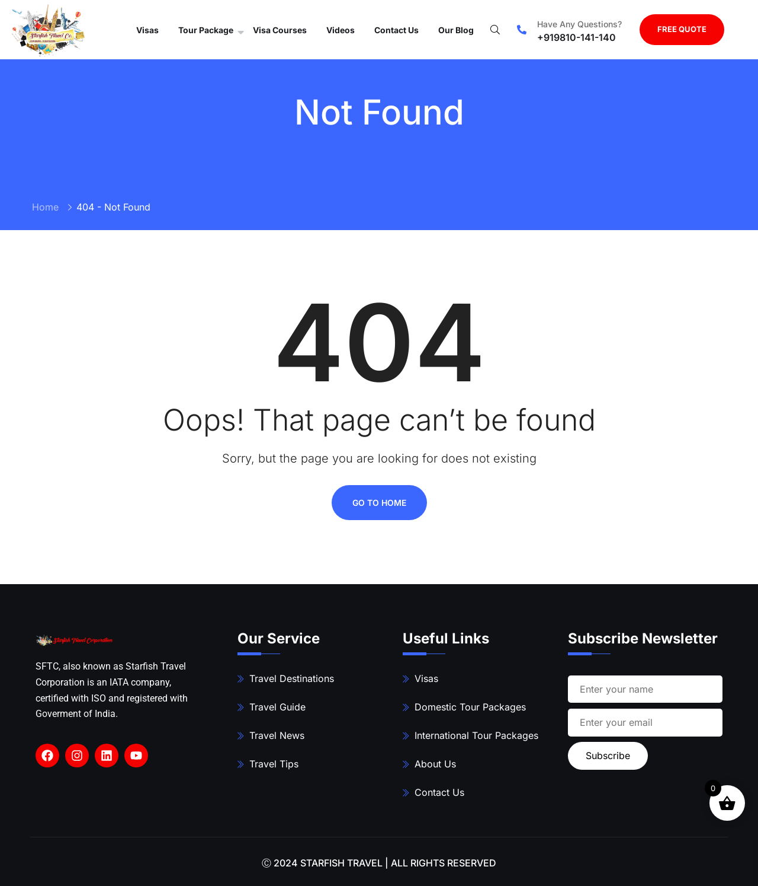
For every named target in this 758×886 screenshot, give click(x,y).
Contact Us (396, 30)
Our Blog (456, 30)
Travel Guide (277, 707)
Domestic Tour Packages (470, 707)
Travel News (276, 735)
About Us (435, 764)
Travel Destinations (291, 678)
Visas (147, 30)
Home (45, 207)
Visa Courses (280, 30)
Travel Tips (273, 764)
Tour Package (205, 30)
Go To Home (379, 503)
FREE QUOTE (681, 29)
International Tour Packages (476, 735)
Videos (340, 30)
